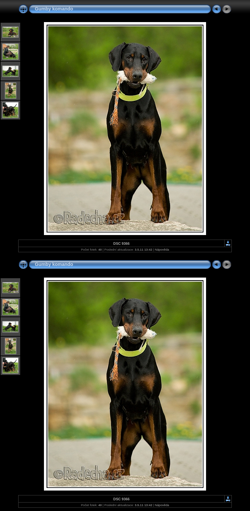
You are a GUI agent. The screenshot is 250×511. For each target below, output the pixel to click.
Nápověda (162, 249)
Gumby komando (54, 8)
